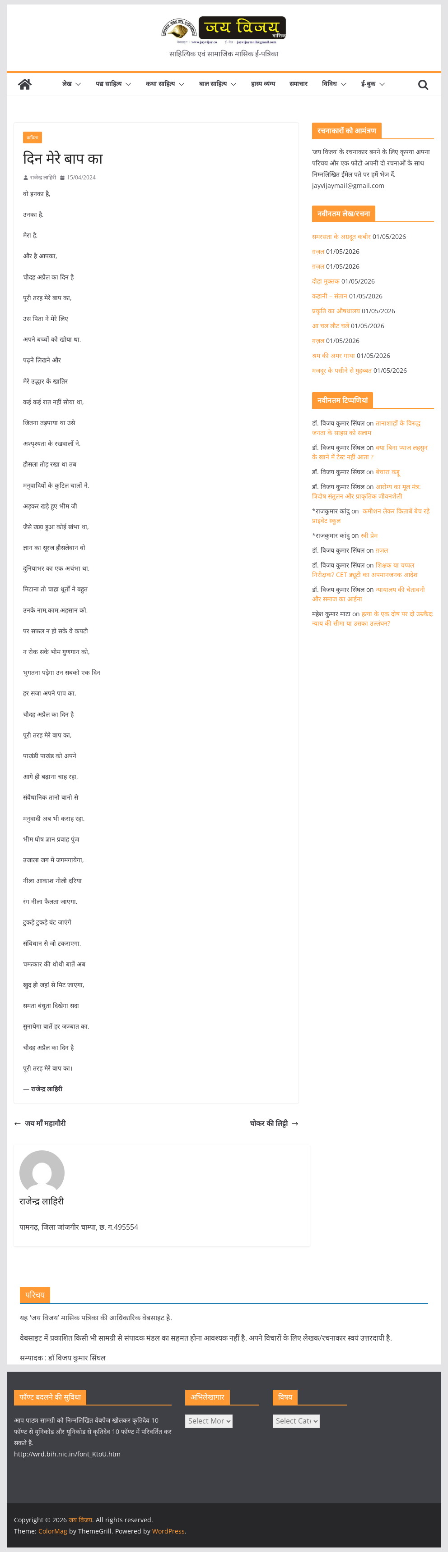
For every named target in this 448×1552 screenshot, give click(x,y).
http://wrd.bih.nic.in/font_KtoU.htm (67, 1454)
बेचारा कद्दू (388, 471)
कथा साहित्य (160, 83)
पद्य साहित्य (108, 83)
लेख (66, 83)
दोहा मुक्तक (326, 281)
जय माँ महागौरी (39, 1123)
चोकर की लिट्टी (274, 1123)
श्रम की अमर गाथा (333, 355)
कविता (32, 137)
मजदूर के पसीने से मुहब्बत (342, 370)
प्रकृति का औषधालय (336, 311)
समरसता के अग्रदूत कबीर (341, 236)
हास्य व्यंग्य (263, 83)
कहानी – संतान (329, 296)
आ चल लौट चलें (330, 325)
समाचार (298, 83)
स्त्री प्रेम (369, 535)
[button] (76, 84)
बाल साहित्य (213, 83)
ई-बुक (368, 83)
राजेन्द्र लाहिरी (43, 177)
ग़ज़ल (318, 251)
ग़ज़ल (318, 340)
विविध (329, 83)
